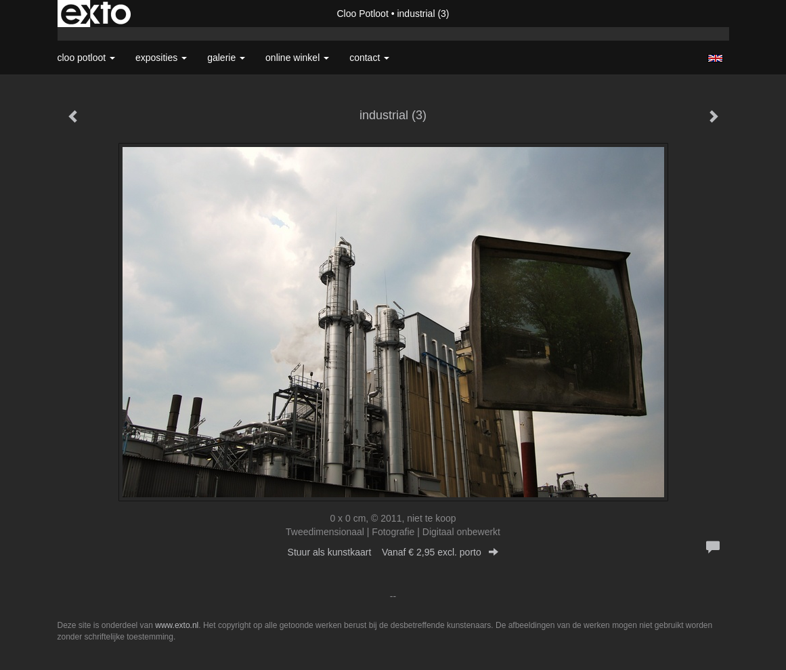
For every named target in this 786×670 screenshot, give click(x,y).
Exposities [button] (161, 57)
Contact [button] (369, 57)
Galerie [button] (226, 57)
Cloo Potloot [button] (87, 57)
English (715, 58)
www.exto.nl (176, 625)
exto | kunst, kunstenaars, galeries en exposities (96, 13)
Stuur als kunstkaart (393, 552)
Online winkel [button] (297, 57)
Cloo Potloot (363, 13)
